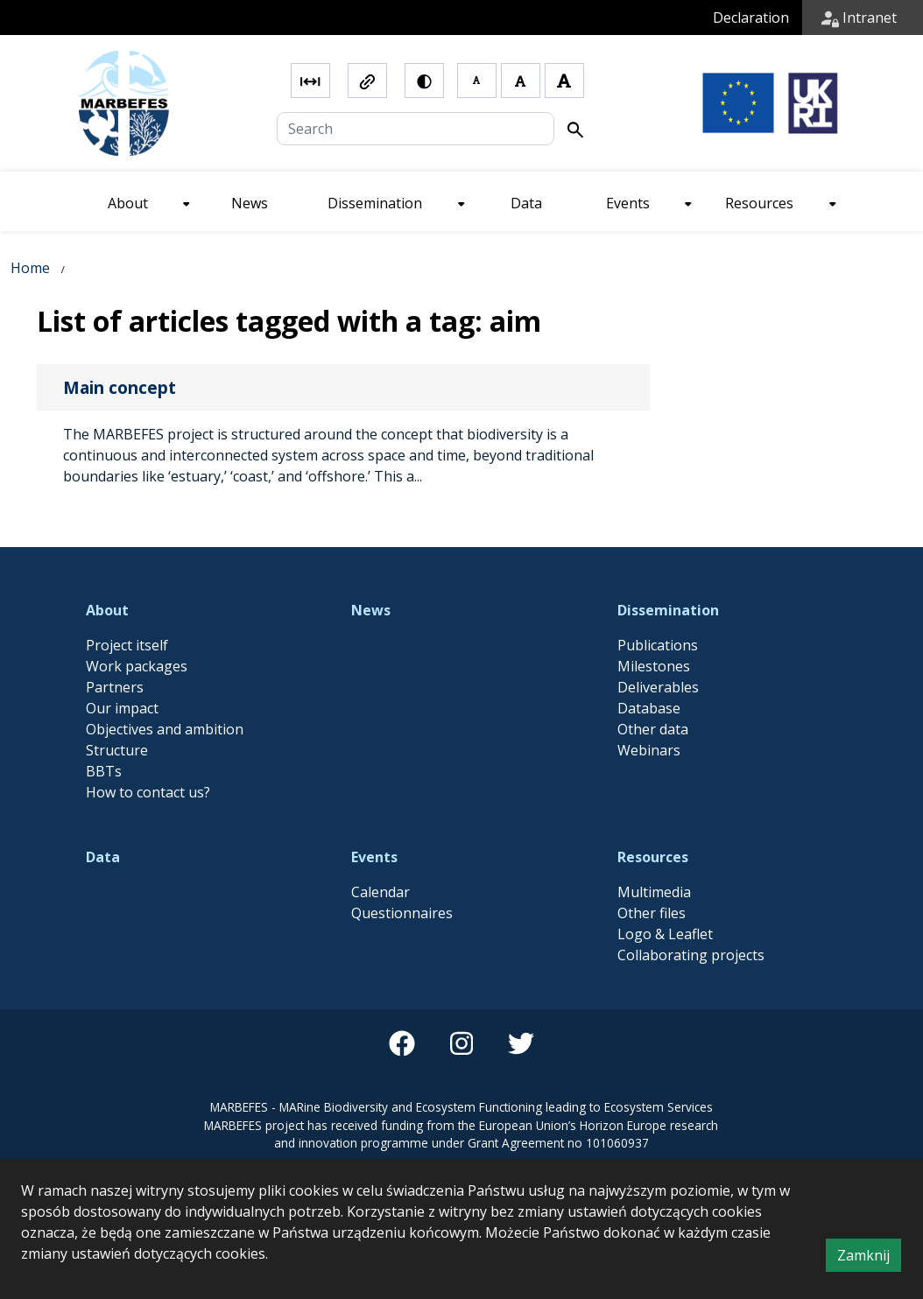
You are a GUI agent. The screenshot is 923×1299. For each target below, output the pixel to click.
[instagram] (461, 1043)
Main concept (119, 387)
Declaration (751, 17)
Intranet (859, 17)
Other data (652, 729)
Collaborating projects (690, 955)
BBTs (104, 771)
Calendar (380, 892)
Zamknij (869, 1258)
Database (648, 708)
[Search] (415, 128)
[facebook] (402, 1043)
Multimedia (654, 892)
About (107, 610)
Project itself (127, 645)
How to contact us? (148, 792)
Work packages (136, 666)
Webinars (648, 750)
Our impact (122, 708)
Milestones (653, 666)
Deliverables (658, 687)
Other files (651, 913)
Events (374, 857)
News (371, 610)
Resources (652, 857)
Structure (117, 750)
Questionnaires (402, 913)
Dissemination (668, 610)
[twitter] (521, 1043)
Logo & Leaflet (665, 934)
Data (103, 857)
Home (30, 267)
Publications (657, 645)
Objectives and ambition (164, 729)
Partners (115, 687)
